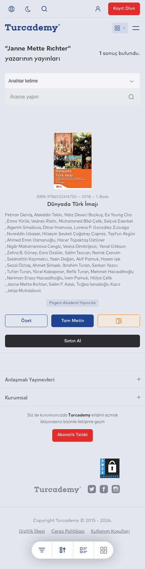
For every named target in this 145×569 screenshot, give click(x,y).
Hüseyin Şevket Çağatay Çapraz (74, 234)
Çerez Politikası (68, 531)
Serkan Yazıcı (105, 266)
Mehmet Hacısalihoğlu (112, 272)
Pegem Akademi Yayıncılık (72, 303)
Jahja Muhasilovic (24, 291)
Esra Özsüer (51, 253)
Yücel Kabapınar (48, 272)
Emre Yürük (18, 221)
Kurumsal (16, 397)
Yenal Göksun (112, 247)
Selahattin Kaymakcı (27, 259)
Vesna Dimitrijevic (80, 247)
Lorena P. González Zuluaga (101, 228)
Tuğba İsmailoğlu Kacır (98, 285)
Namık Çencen (106, 253)
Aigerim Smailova (24, 228)
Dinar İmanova (57, 228)
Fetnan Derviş (18, 215)
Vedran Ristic (44, 221)
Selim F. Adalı (61, 285)
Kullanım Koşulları (110, 531)
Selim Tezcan (77, 253)
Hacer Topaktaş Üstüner (81, 240)
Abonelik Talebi (72, 435)
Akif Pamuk (87, 259)
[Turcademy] (54, 490)
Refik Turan (77, 272)
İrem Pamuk (76, 278)
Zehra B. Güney (22, 253)
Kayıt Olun (124, 9)
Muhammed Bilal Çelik (80, 221)
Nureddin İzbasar (23, 234)
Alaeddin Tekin (48, 215)
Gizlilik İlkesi (32, 531)
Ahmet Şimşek (46, 266)
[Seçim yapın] (72, 81)
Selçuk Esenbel (118, 221)
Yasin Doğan (62, 259)
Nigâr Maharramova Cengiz (34, 247)
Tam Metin (72, 321)
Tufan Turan (19, 272)
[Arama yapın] (72, 97)
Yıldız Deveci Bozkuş (83, 215)
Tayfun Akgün (121, 234)
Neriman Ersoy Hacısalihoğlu (35, 278)
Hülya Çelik (101, 278)
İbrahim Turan (76, 266)
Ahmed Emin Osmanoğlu (31, 240)
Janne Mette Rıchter (27, 285)
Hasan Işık (110, 259)
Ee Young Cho (118, 215)
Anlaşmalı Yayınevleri (29, 379)
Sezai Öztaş (19, 266)
